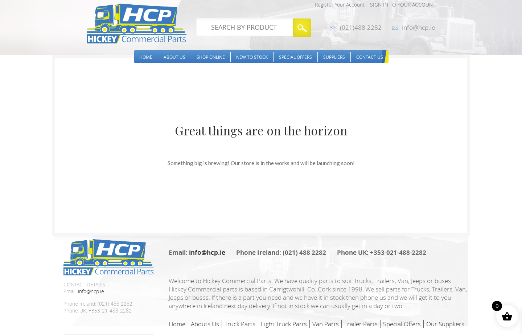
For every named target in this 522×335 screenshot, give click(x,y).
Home (145, 57)
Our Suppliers (445, 324)
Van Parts (325, 324)
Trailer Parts (361, 324)
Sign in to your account (402, 4)
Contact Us (369, 57)
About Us (174, 57)
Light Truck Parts (284, 324)
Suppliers (334, 57)
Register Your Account (340, 4)
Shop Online (211, 57)
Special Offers (295, 57)
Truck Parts (240, 324)
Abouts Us (205, 324)
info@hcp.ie (418, 28)
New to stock (252, 57)
